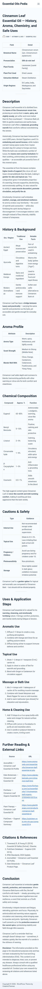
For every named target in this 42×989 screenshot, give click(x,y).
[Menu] (39, 4)
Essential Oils (31, 36)
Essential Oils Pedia (15, 3)
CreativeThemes (9, 986)
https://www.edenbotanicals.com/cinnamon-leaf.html (30, 778)
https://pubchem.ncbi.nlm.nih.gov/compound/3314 (30, 822)
